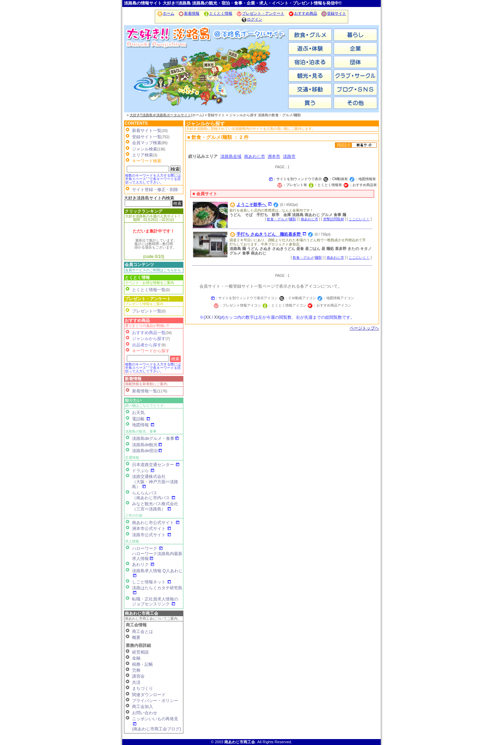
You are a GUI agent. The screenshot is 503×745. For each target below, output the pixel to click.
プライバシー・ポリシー (155, 700)
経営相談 (140, 652)
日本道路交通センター (156, 464)
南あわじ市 (152, 76)
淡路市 (260, 76)
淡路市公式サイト (151, 534)
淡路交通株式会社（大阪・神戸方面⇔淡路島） (155, 481)
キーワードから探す (151, 350)
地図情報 (143, 424)
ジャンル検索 (144, 149)
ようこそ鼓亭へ (253, 204)
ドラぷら (143, 470)
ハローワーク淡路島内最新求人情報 (157, 556)
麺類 (292, 219)
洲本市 (206, 76)
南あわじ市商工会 (141, 613)
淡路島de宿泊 (147, 450)
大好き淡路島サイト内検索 (149, 198)
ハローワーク (147, 548)
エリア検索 (142, 155)
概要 (136, 637)
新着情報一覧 (144, 391)
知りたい (133, 400)
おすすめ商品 (302, 13)
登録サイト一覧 (146, 136)
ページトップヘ (364, 328)
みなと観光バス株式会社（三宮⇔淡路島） (155, 506)
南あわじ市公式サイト (156, 522)
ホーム (165, 13)
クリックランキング (143, 211)
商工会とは (142, 631)
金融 (136, 658)
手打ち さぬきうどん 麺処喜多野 (271, 234)
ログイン (251, 19)
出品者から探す (146, 344)
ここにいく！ (359, 219)
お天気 (138, 412)
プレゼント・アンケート (260, 13)
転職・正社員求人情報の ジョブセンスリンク (155, 601)
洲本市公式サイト (151, 528)
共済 (136, 682)
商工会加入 (142, 706)
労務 (136, 670)
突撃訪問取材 (333, 219)
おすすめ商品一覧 (149, 332)
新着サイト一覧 (146, 130)
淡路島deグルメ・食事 (155, 438)
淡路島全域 (230, 156)
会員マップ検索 (146, 142)
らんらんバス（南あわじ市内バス (153, 495)
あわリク (143, 564)
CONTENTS (136, 123)
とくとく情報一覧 (149, 289)
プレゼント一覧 (146, 311)
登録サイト (333, 13)
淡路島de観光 (147, 444)
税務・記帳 (142, 664)
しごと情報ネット (151, 582)
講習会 (138, 676)
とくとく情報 (217, 13)
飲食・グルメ (277, 219)
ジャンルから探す (149, 338)
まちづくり (142, 688)
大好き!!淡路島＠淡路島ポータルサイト (160, 115)
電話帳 (141, 418)
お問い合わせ (144, 712)
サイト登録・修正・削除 (155, 189)
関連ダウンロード (149, 694)
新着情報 (188, 13)
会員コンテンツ (139, 264)
